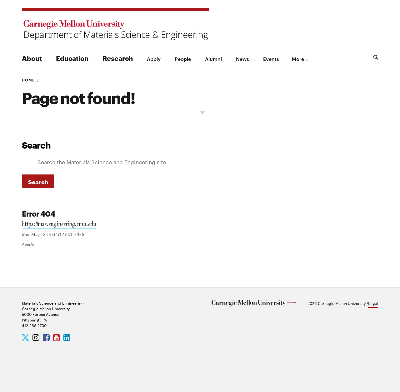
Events (271, 58)
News (242, 58)
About (32, 57)
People (183, 58)
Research (117, 57)
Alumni (213, 58)
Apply (154, 58)
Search (36, 144)
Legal (373, 303)
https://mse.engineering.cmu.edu (60, 225)
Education (72, 57)
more (298, 58)
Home (28, 79)
